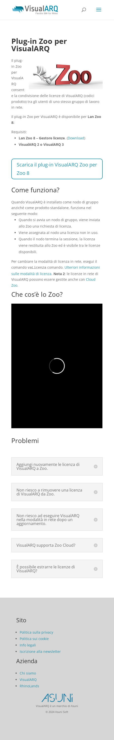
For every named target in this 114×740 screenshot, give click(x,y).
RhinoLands (29, 685)
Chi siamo (28, 672)
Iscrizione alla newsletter (40, 651)
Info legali (28, 644)
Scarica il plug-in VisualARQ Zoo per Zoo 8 (57, 168)
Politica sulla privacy (36, 631)
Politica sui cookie (34, 638)
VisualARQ (28, 679)
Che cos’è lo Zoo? (37, 293)
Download (76, 138)
